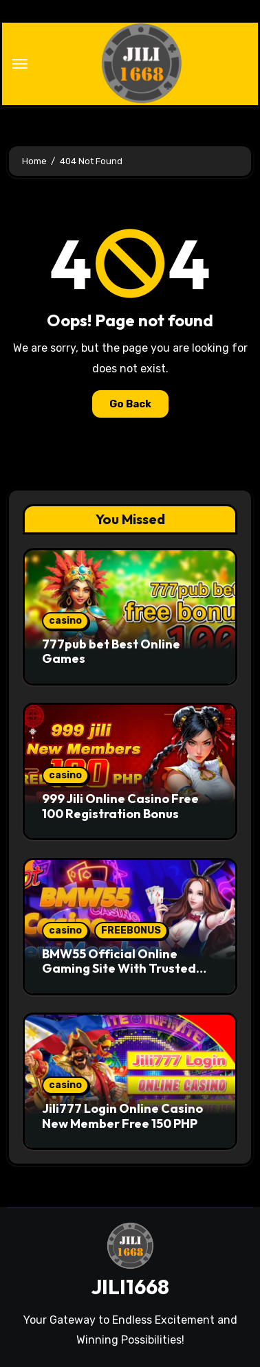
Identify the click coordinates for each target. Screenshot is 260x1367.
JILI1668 (130, 1287)
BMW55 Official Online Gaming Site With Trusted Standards (119, 968)
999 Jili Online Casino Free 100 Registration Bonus (120, 806)
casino (65, 620)
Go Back (130, 404)
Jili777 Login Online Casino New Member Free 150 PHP (122, 1115)
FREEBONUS (131, 930)
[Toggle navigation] (20, 64)
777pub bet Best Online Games (111, 651)
